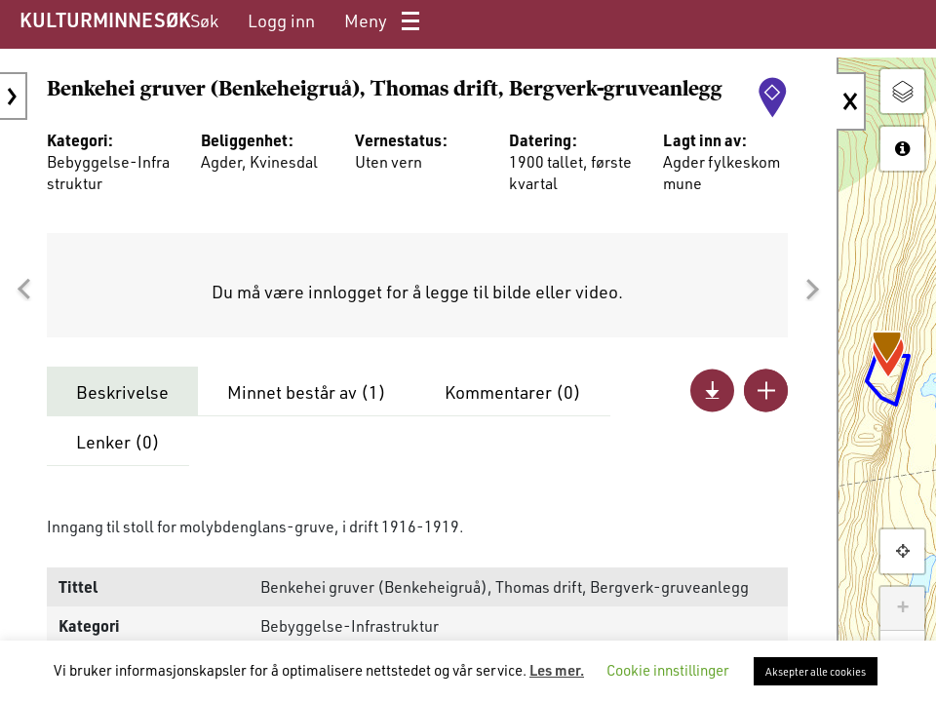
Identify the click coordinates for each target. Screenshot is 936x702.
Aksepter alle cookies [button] (815, 671)
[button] (23, 289)
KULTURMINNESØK (105, 19)
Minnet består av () (306, 392)
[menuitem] (204, 21)
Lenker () (118, 441)
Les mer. (556, 670)
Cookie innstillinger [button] (667, 670)
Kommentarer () (513, 392)
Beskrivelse (122, 392)
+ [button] (902, 608)
